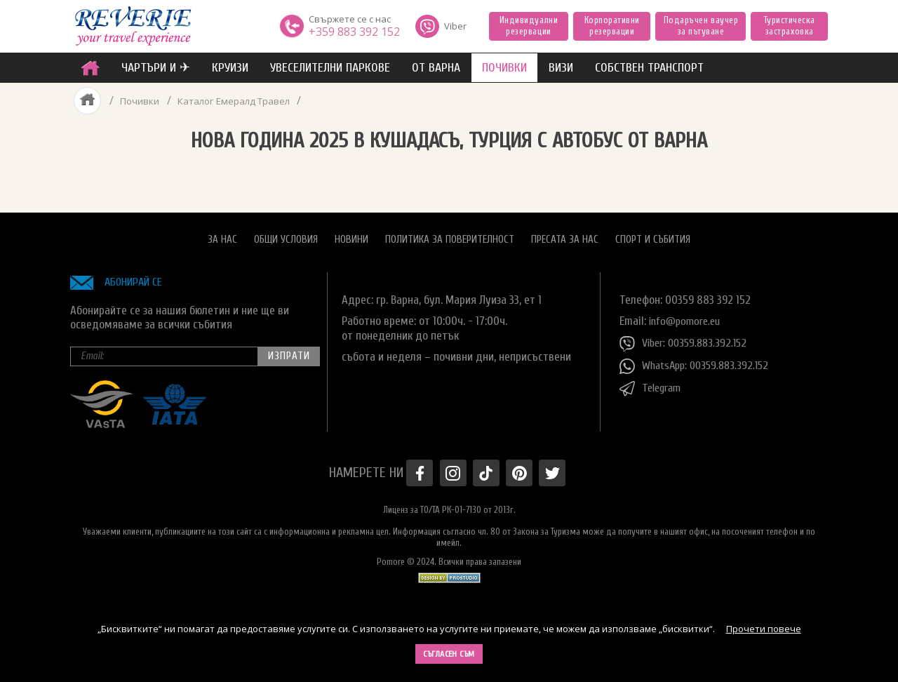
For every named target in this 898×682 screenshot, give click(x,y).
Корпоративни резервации (612, 25)
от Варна (436, 67)
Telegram (652, 384)
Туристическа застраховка (789, 25)
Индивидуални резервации (529, 25)
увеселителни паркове (330, 67)
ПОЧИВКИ (504, 67)
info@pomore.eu (687, 316)
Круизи (230, 67)
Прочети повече (763, 628)
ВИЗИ (561, 67)
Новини (351, 235)
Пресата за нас (564, 235)
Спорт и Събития (652, 235)
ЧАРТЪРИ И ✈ (155, 67)
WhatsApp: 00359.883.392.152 (698, 362)
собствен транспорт (649, 67)
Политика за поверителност (449, 235)
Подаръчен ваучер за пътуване (701, 25)
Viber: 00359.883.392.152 (686, 339)
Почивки (139, 100)
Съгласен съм (449, 654)
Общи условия (286, 235)
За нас (222, 235)
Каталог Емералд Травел (236, 100)
